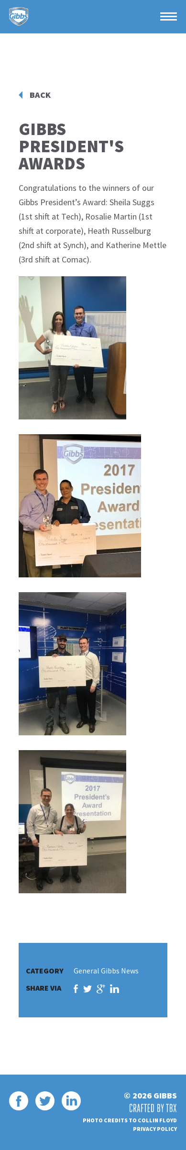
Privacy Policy (155, 1128)
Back (40, 95)
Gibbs (18, 16)
